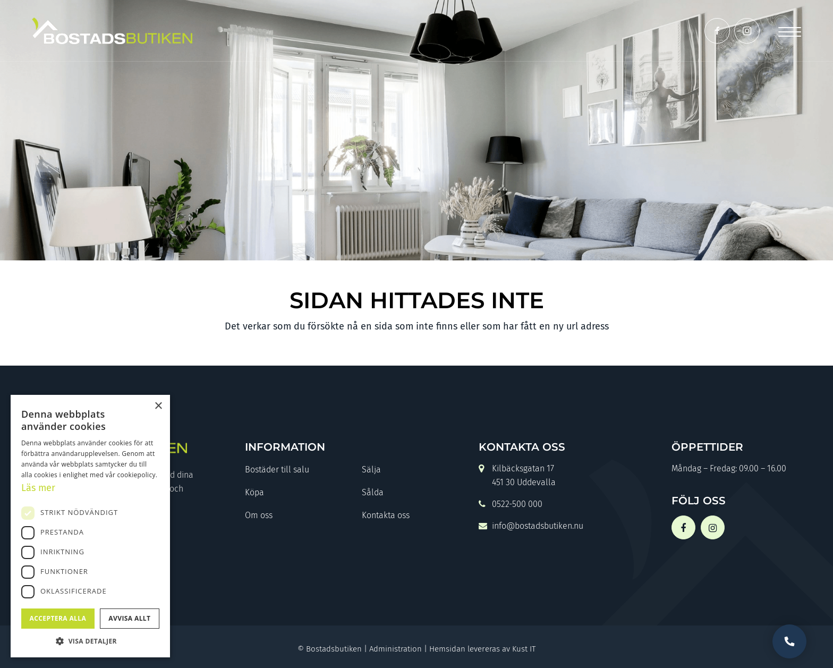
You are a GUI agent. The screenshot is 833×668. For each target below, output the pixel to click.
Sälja (371, 469)
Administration (395, 649)
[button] (90, 641)
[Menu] (789, 30)
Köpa (254, 492)
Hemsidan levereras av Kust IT (482, 649)
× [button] (158, 406)
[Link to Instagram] (747, 31)
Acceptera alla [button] (58, 618)
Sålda (373, 492)
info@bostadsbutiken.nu (531, 527)
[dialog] (90, 526)
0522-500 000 (510, 505)
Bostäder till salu (277, 469)
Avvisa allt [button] (129, 618)
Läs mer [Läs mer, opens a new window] (38, 488)
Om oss (259, 515)
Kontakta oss (386, 515)
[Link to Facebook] (717, 31)
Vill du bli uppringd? (789, 641)
